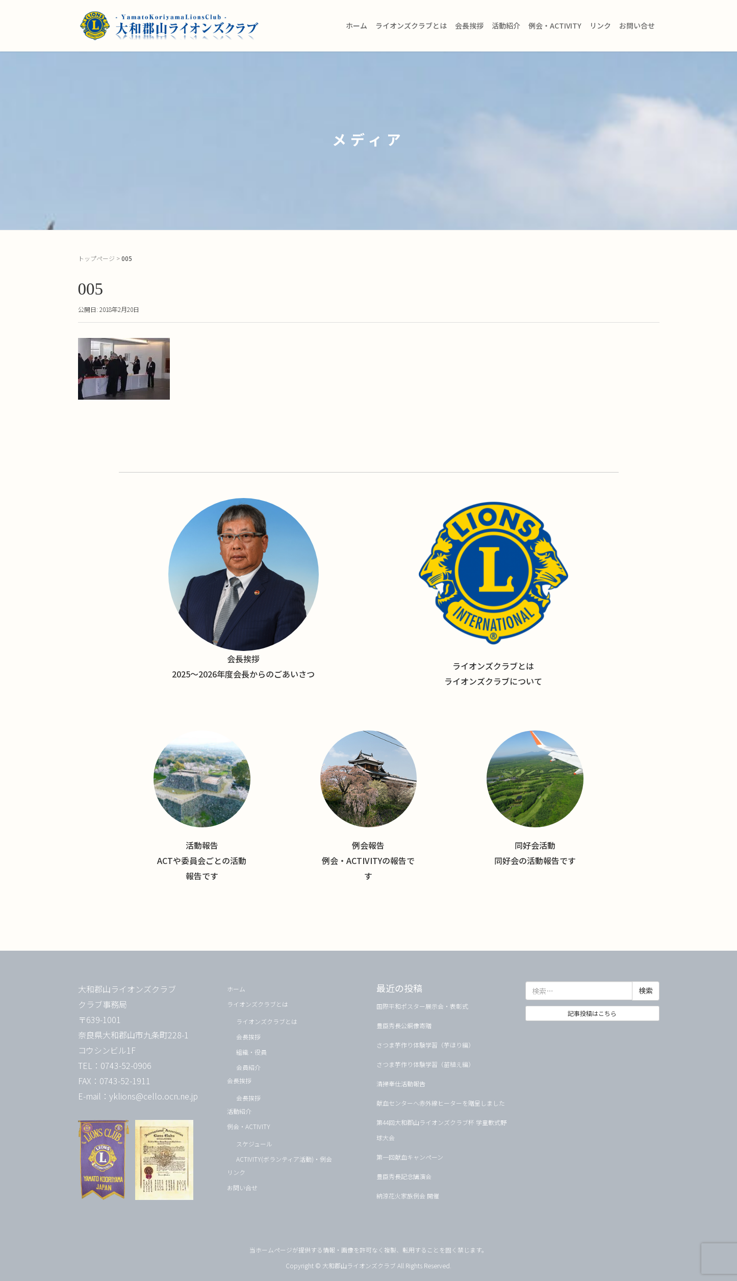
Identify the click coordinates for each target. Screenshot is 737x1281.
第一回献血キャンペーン (409, 1157)
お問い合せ (637, 25)
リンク (600, 25)
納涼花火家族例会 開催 (407, 1195)
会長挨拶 (469, 25)
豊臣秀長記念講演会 (403, 1176)
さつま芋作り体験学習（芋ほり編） (425, 1044)
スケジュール (254, 1143)
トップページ (96, 258)
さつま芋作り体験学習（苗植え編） (425, 1064)
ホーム (356, 25)
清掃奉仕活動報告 (400, 1083)
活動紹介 (506, 25)
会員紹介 (248, 1067)
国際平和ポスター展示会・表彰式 (422, 1006)
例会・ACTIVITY (554, 25)
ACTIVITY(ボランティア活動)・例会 (284, 1159)
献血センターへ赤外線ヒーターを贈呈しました (440, 1103)
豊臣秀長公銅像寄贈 (403, 1025)
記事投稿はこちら (592, 1013)
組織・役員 (251, 1052)
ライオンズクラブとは (411, 25)
